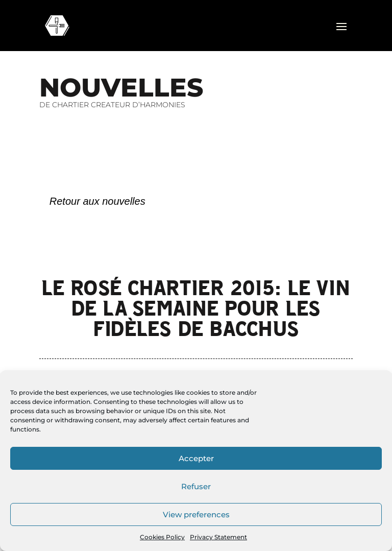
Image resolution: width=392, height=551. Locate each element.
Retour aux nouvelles (97, 201)
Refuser (196, 486)
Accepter (196, 458)
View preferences (196, 514)
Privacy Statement (218, 537)
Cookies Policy (162, 537)
